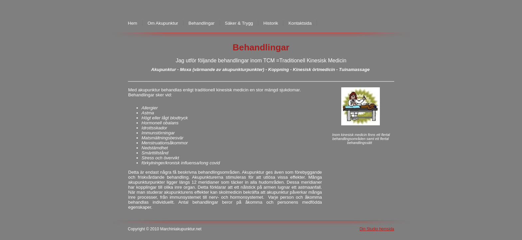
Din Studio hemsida (377, 229)
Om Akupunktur (162, 23)
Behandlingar (201, 23)
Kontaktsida (300, 23)
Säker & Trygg (239, 23)
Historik (270, 23)
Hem (132, 23)
